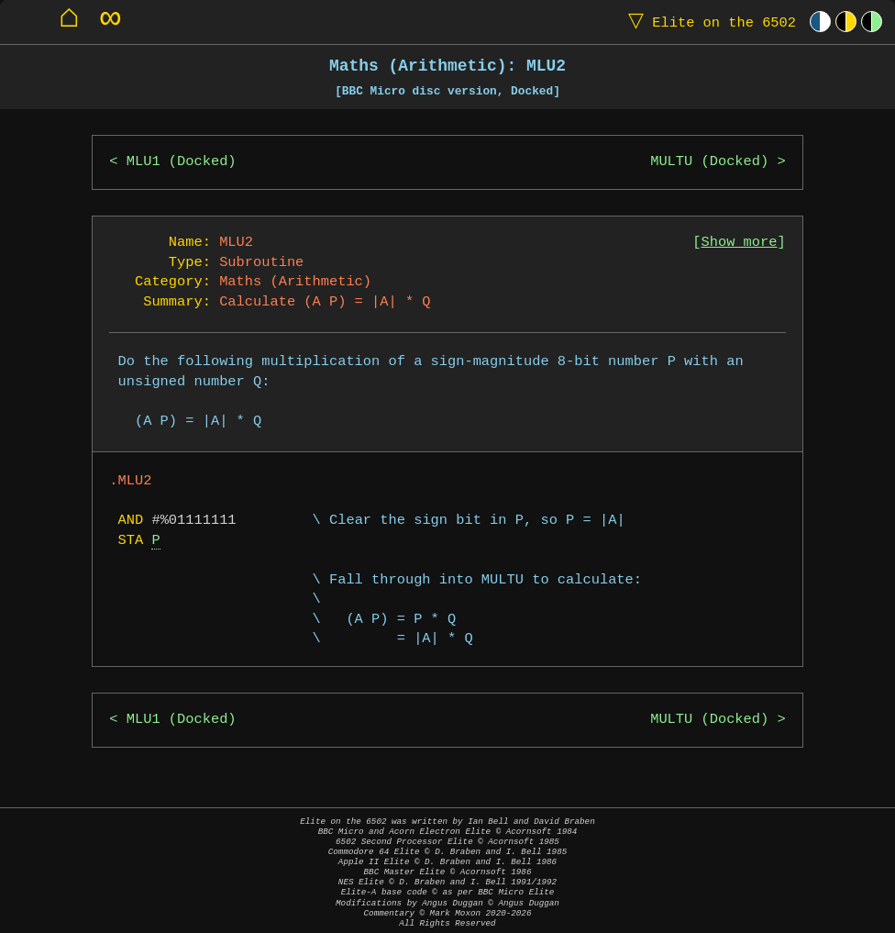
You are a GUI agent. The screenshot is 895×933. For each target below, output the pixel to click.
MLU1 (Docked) (182, 162)
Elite (708, 21)
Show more (740, 242)
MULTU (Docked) (709, 162)
